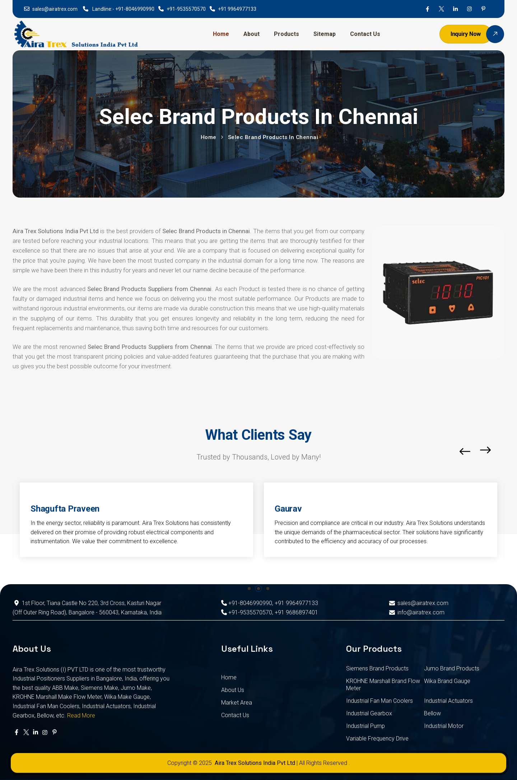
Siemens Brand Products (377, 668)
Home (221, 34)
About (251, 34)
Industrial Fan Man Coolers (379, 700)
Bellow (432, 713)
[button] (502, 451)
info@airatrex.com (416, 612)
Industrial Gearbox (369, 713)
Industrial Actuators (448, 700)
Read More (81, 715)
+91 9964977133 (237, 9)
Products (286, 34)
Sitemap (324, 34)
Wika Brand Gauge (447, 681)
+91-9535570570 (186, 9)
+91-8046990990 (134, 9)
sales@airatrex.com (55, 9)
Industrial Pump (365, 726)
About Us (232, 690)
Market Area (236, 702)
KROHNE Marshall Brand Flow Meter (383, 685)
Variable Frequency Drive (377, 738)
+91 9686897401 (296, 612)
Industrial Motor (444, 726)
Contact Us (365, 34)
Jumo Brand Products (451, 668)
